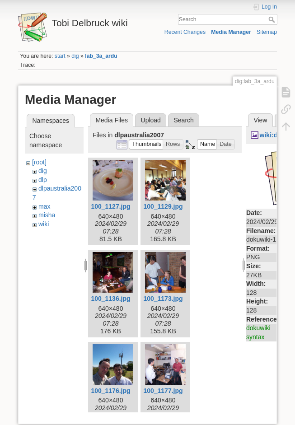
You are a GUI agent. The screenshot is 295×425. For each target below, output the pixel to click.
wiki (43, 224)
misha (46, 215)
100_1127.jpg (110, 206)
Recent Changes (185, 32)
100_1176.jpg (110, 390)
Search (272, 19)
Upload (151, 120)
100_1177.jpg (163, 390)
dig (75, 56)
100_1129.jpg (163, 206)
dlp (42, 179)
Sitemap (267, 32)
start (60, 56)
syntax (255, 337)
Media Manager (231, 32)
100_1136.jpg (110, 298)
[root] (39, 162)
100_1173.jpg (163, 298)
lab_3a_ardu (101, 56)
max (44, 206)
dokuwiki (258, 328)
